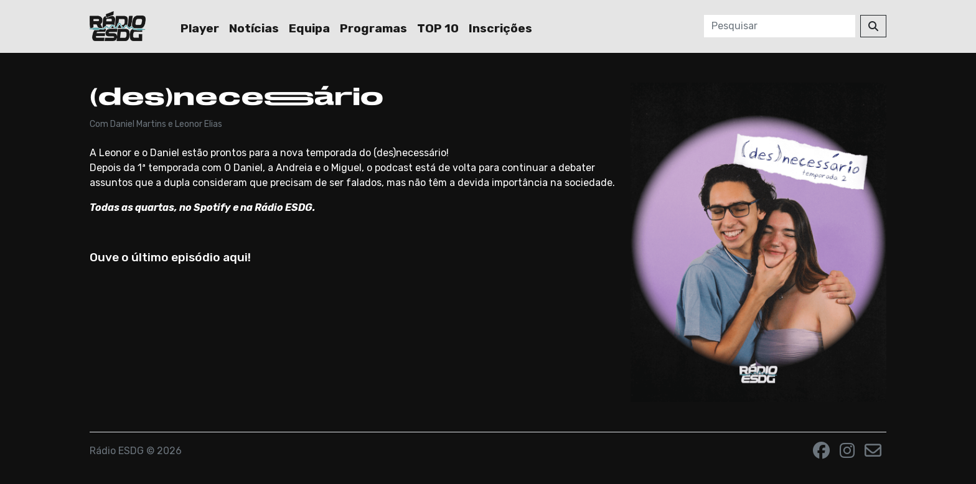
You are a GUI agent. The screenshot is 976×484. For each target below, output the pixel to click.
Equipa (309, 28)
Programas (373, 28)
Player (200, 28)
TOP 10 (438, 28)
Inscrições (500, 28)
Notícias (254, 28)
